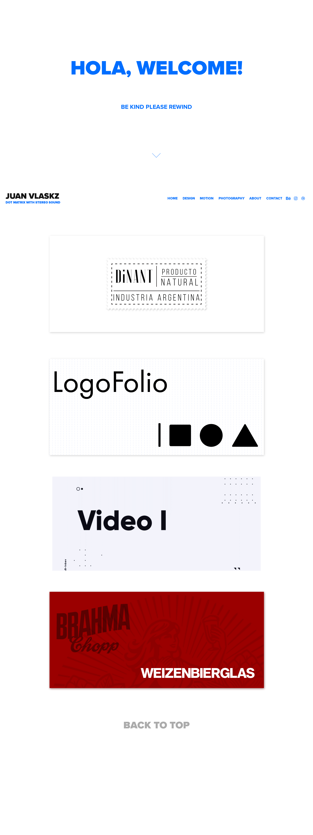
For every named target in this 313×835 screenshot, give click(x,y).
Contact (274, 198)
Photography (232, 198)
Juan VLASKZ (32, 196)
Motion (207, 198)
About (255, 198)
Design (189, 198)
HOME (172, 198)
